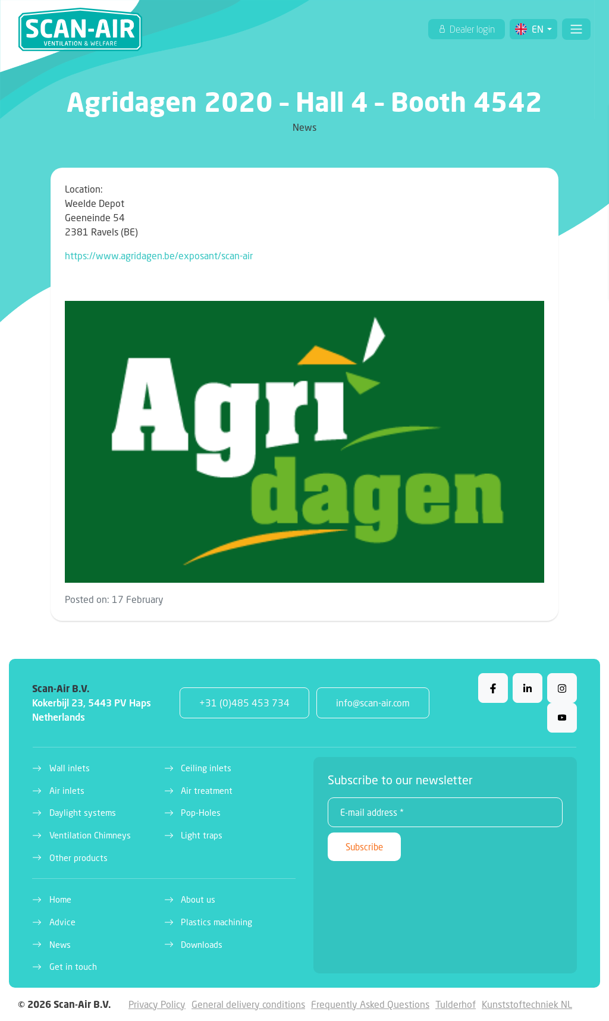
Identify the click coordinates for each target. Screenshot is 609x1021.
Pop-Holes (201, 813)
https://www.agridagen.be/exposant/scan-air (159, 255)
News (60, 945)
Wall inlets (69, 768)
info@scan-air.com (373, 702)
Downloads (201, 945)
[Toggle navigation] (576, 29)
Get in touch (73, 967)
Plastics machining (216, 922)
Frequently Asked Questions (370, 1004)
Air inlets (66, 791)
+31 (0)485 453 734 (244, 702)
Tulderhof (455, 1004)
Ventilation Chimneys (90, 835)
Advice (62, 922)
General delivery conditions (248, 1004)
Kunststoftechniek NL (527, 1004)
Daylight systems (82, 813)
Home (60, 899)
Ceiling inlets (206, 768)
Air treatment (207, 791)
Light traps (201, 835)
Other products (78, 858)
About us (198, 899)
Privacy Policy (157, 1004)
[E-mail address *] (445, 812)
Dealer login (471, 29)
